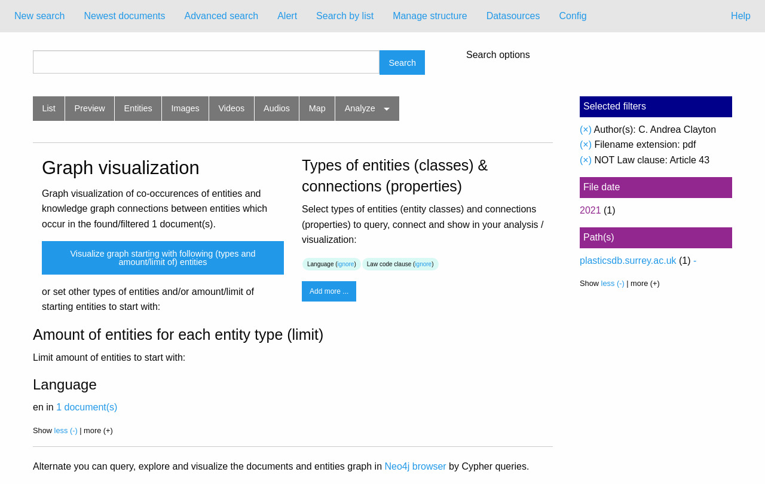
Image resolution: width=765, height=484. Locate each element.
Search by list (345, 16)
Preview (90, 108)
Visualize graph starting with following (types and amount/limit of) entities (162, 258)
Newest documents (124, 16)
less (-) (66, 430)
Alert (287, 16)
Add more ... (329, 291)
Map (317, 108)
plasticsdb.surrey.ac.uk (628, 260)
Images (186, 108)
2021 (590, 210)
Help (741, 16)
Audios (277, 108)
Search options (498, 55)
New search (39, 16)
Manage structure (430, 16)
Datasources (513, 16)
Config (572, 16)
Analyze (360, 108)
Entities (138, 108)
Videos (232, 108)
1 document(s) (86, 407)
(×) (586, 129)
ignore (346, 264)
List (48, 108)
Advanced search (222, 16)
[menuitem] (39, 16)
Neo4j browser (415, 466)
